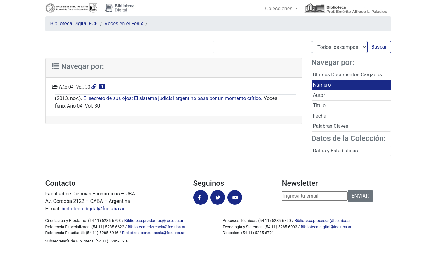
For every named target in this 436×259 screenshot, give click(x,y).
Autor (319, 95)
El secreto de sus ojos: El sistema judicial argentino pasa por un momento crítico (172, 98)
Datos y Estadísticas (335, 151)
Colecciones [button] (279, 9)
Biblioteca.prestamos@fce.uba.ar (153, 220)
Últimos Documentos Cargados (347, 75)
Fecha (319, 116)
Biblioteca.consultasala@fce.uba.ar (153, 232)
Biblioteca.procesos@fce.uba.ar (322, 220)
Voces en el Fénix (124, 23)
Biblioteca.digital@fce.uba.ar (326, 226)
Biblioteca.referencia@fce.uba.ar (156, 226)
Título (319, 105)
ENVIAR (360, 196)
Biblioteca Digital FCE (74, 23)
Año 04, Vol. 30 (74, 86)
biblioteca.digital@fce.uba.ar (92, 209)
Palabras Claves (331, 126)
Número (322, 85)
